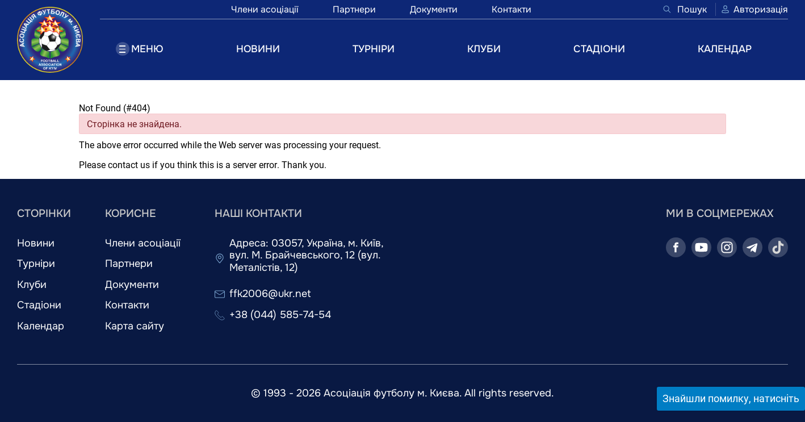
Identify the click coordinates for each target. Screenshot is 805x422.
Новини (35, 243)
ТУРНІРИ (374, 49)
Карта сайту (134, 326)
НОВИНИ (258, 49)
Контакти (511, 9)
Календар (40, 326)
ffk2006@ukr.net (270, 294)
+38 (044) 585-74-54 (280, 315)
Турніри (36, 264)
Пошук (685, 9)
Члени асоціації (265, 9)
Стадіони (39, 305)
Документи (434, 9)
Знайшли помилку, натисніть (731, 398)
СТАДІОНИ (599, 49)
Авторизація (754, 9)
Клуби (32, 285)
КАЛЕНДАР (725, 49)
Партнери (354, 9)
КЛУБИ (484, 49)
